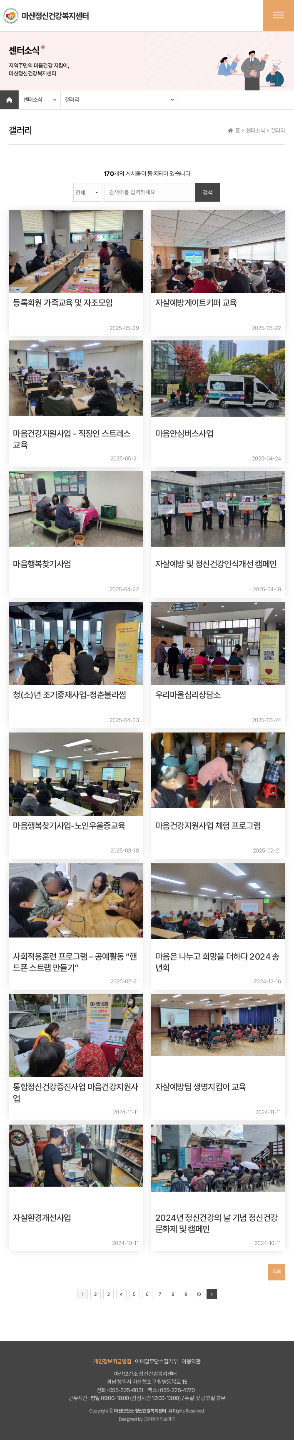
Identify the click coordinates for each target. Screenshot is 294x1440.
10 (199, 1294)
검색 (208, 192)
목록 (276, 1272)
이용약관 (191, 1361)
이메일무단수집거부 (156, 1361)
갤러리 (72, 99)
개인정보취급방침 (112, 1361)
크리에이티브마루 (159, 1419)
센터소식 (32, 99)
